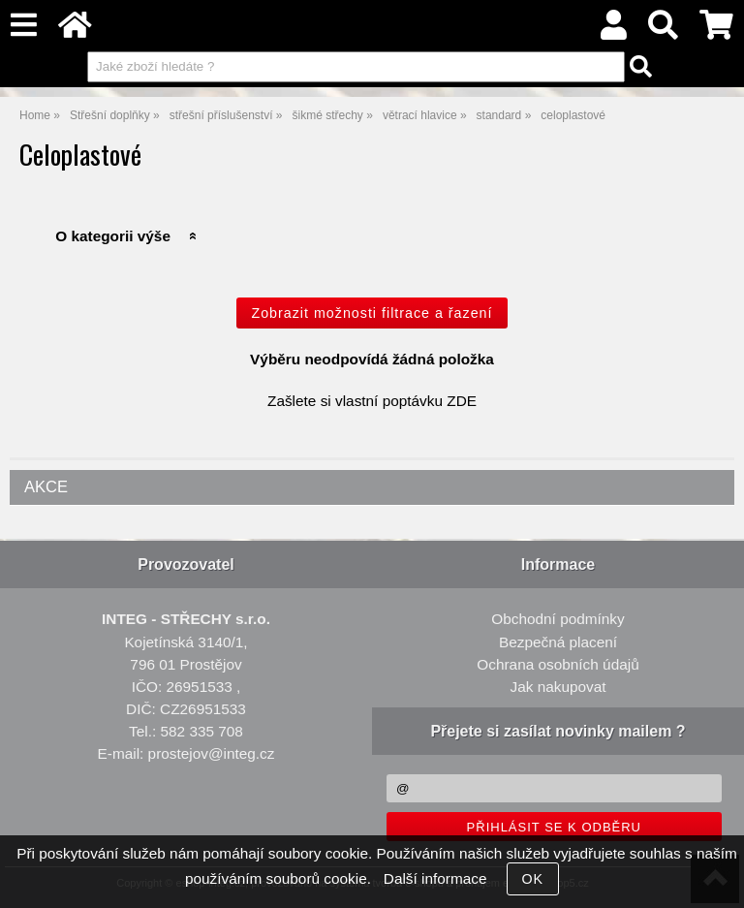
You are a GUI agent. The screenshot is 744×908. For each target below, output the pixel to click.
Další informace (435, 878)
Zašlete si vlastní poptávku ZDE (372, 400)
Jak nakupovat (557, 686)
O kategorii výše (112, 236)
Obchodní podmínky (557, 619)
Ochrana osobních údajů (557, 664)
